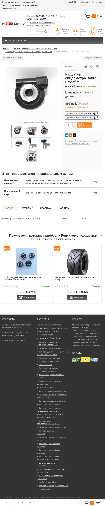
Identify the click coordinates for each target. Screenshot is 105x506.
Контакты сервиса (31, 5)
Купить (87, 125)
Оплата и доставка (10, 2)
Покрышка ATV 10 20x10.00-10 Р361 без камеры (74, 278)
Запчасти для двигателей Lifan (52, 401)
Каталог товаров (16, 40)
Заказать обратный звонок (42, 22)
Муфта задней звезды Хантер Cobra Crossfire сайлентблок (22, 278)
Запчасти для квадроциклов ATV (53, 486)
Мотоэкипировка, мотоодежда (52, 391)
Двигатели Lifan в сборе (49, 338)
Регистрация (97, 2)
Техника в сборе (46, 335)
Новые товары (45, 489)
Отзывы (27, 207)
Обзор (9, 208)
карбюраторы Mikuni (48, 482)
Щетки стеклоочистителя (50, 325)
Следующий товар (93, 58)
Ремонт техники (9, 9)
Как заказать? (28, 2)
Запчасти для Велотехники (50, 348)
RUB (72, 2)
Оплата (64, 208)
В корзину (29, 297)
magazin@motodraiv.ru (40, 25)
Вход (84, 2)
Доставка (46, 208)
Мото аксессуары (46, 387)
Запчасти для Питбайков (50, 404)
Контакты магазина (11, 5)
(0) (11, 286)
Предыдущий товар (12, 58)
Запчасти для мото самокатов (52, 427)
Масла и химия (45, 365)
